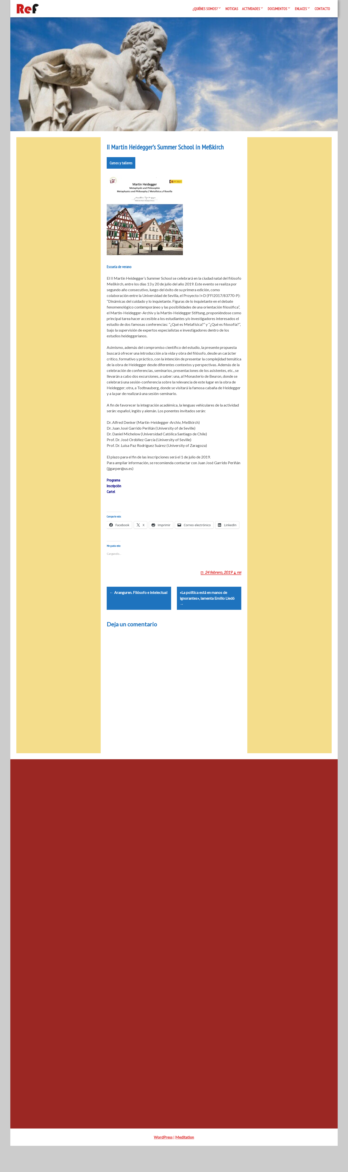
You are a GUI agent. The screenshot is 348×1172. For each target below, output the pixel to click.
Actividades (251, 8)
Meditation (184, 1163)
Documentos (277, 8)
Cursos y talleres (121, 177)
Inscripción (114, 500)
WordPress (163, 1163)
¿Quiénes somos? (205, 8)
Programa (113, 494)
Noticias (231, 8)
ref (239, 592)
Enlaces (301, 8)
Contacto (322, 8)
